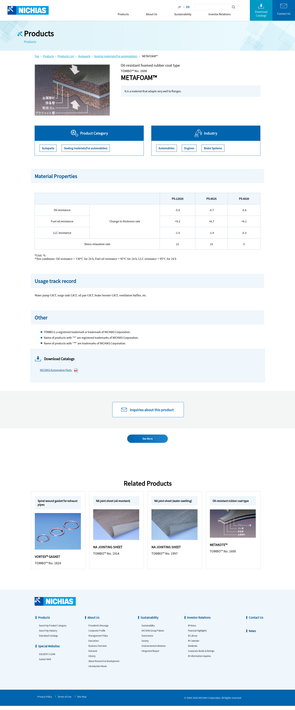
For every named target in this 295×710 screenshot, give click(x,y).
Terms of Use (64, 700)
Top (37, 56)
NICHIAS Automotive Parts (59, 370)
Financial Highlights (197, 634)
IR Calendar (193, 644)
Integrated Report (150, 655)
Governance (147, 639)
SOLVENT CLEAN (47, 658)
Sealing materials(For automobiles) (116, 56)
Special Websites (49, 650)
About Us (151, 14)
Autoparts (84, 56)
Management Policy (98, 639)
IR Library (192, 639)
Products (123, 14)
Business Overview (97, 649)
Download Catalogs (48, 639)
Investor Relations (219, 14)
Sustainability (182, 14)
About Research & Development (103, 665)
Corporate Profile (96, 634)
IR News (192, 629)
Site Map (81, 700)
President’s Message (98, 629)
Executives (93, 644)
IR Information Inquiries (199, 660)
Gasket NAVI (45, 663)
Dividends (192, 649)
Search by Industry (48, 634)
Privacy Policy (44, 700)
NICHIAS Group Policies (152, 634)
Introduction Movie (97, 670)
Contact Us (256, 622)
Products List (66, 56)
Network (92, 655)
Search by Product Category (52, 629)
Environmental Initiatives (153, 649)
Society (145, 644)
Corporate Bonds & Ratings (201, 655)
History (92, 660)
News (252, 635)
